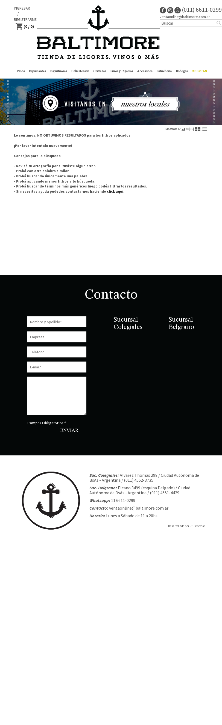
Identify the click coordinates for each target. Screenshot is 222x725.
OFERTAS (199, 71)
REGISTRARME (25, 19)
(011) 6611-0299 (198, 9)
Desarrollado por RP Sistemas (186, 526)
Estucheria (164, 71)
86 (191, 129)
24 (183, 129)
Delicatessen (80, 71)
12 (179, 129)
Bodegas (182, 71)
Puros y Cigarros (121, 71)
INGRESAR (22, 8)
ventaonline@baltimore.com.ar (138, 508)
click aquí (115, 191)
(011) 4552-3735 (138, 480)
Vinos (21, 71)
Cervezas (99, 71)
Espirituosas (58, 71)
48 (187, 129)
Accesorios (144, 71)
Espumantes (37, 71)
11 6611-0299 (123, 500)
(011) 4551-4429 (164, 492)
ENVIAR (69, 430)
